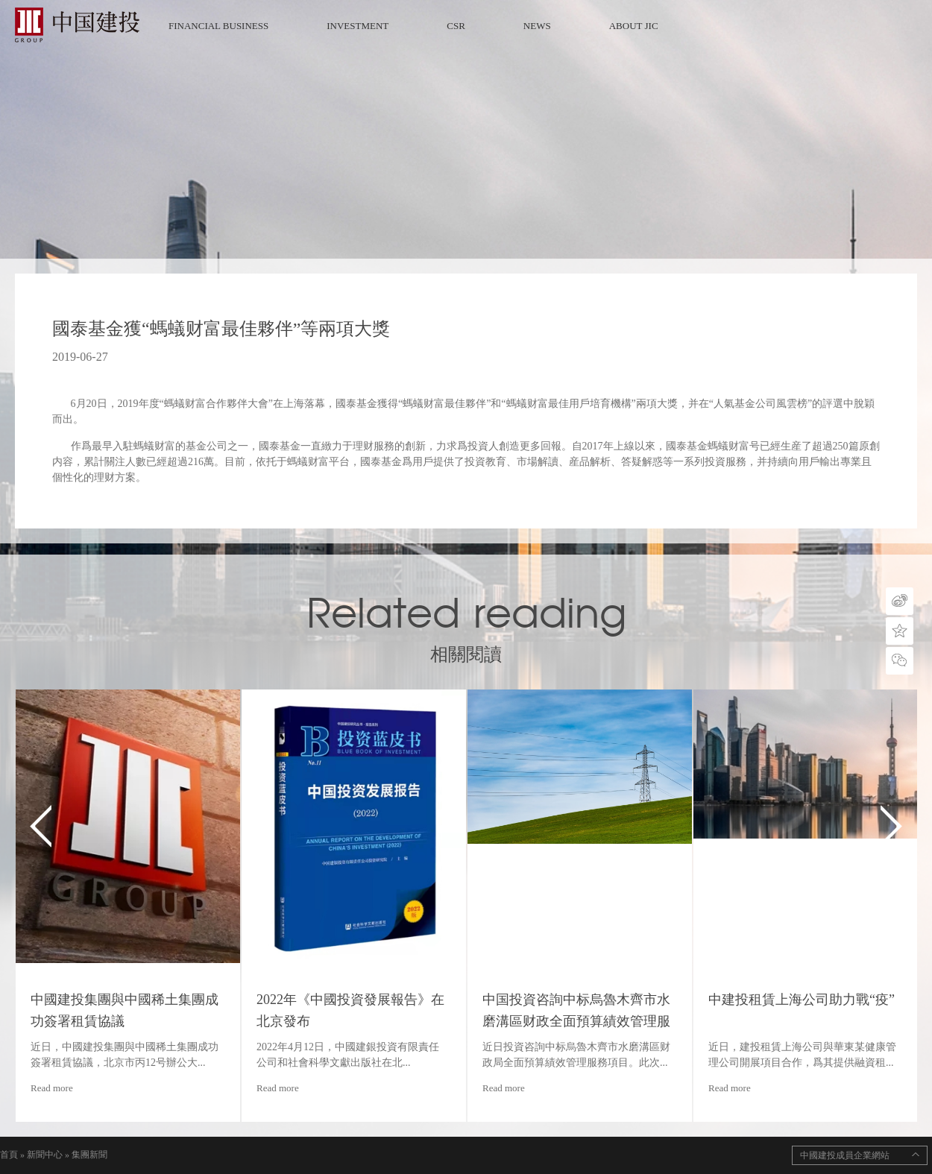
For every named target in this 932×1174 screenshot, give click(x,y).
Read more (52, 1087)
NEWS (537, 25)
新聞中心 (45, 1154)
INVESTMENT (357, 25)
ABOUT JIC (633, 25)
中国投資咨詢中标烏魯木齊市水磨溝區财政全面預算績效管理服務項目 (576, 1021)
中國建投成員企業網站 (845, 1155)
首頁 (9, 1154)
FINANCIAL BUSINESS (218, 25)
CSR (456, 25)
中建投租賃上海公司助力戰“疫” (801, 999)
